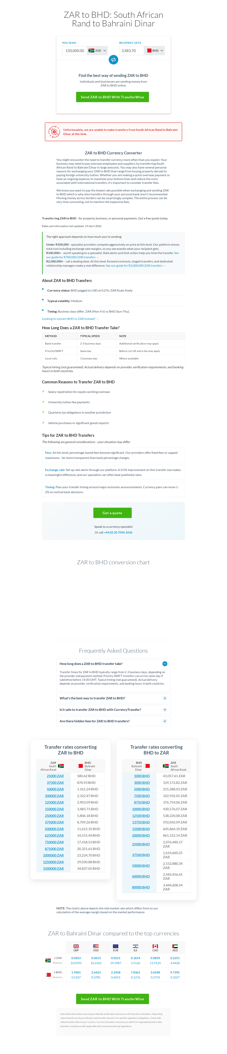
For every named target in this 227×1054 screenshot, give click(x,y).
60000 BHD (141, 876)
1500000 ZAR (53, 869)
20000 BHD (141, 835)
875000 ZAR (54, 849)
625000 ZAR (54, 835)
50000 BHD (141, 866)
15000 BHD (141, 829)
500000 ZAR (54, 829)
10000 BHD (141, 809)
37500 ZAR (55, 783)
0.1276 (135, 977)
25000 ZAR (55, 776)
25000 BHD (141, 844)
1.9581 (76, 972)
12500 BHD (141, 816)
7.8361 (135, 972)
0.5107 (76, 977)
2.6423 (96, 972)
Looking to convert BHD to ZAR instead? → (70, 318)
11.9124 (155, 963)
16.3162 (95, 963)
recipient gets (130, 42)
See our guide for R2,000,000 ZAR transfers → (136, 265)
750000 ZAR (54, 842)
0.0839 (155, 958)
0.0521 (115, 958)
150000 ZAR (54, 809)
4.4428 (175, 963)
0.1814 (135, 958)
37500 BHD (141, 855)
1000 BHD (142, 776)
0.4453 (115, 977)
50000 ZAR (55, 789)
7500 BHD (142, 796)
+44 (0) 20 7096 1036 (118, 532)
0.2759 (155, 977)
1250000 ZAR (53, 862)
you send (69, 42)
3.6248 (155, 972)
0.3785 (95, 977)
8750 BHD (142, 802)
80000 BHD (141, 887)
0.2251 (175, 958)
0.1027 (175, 977)
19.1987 (115, 963)
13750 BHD (141, 822)
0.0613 (96, 958)
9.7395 (175, 972)
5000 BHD (142, 789)
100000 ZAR (54, 796)
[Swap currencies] (113, 59)
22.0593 (76, 963)
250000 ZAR (54, 816)
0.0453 (76, 958)
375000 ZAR (54, 822)
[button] (112, 513)
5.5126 (135, 963)
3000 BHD (142, 783)
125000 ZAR (54, 802)
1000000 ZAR (53, 855)
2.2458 (115, 972)
